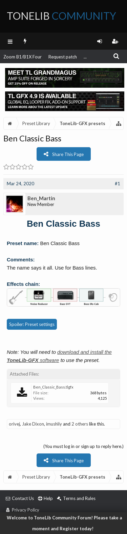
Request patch (62, 56)
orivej (14, 424)
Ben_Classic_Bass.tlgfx (53, 387)
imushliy (54, 424)
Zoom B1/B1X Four (22, 56)
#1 (117, 183)
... (85, 56)
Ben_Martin (41, 198)
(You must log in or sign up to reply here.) (83, 446)
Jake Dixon (33, 424)
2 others (79, 424)
